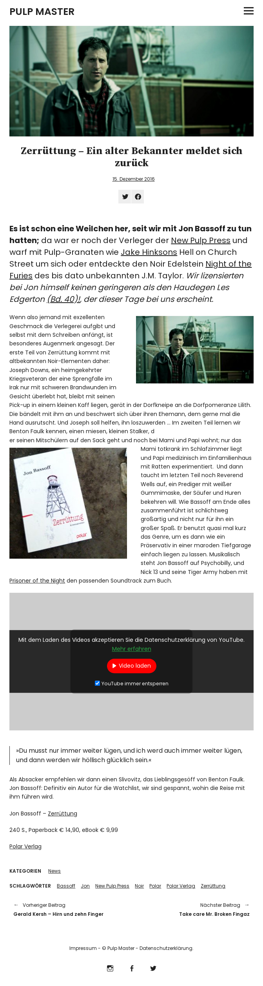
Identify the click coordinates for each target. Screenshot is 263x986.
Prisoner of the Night (37, 581)
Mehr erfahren (131, 649)
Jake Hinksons (149, 252)
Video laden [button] (135, 666)
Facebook (131, 967)
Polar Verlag (25, 846)
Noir (139, 885)
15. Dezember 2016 (133, 179)
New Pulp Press (200, 240)
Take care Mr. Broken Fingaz (195, 909)
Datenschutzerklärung (166, 948)
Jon (85, 885)
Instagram (110, 967)
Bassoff (66, 885)
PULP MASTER (41, 11)
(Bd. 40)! (63, 299)
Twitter (153, 967)
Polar (155, 885)
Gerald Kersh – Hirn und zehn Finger (68, 909)
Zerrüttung (62, 813)
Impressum (83, 948)
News (54, 871)
